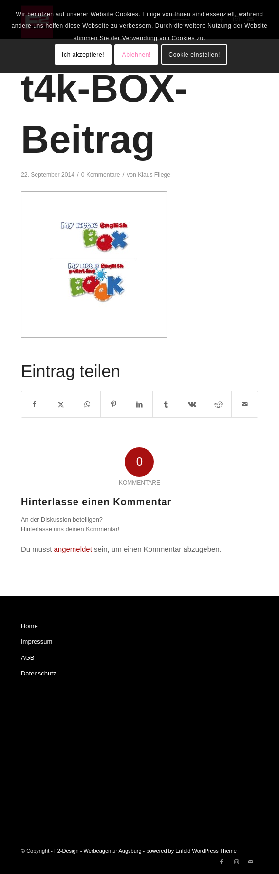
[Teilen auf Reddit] (218, 404)
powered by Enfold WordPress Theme (191, 851)
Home (29, 626)
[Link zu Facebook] (221, 861)
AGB (27, 657)
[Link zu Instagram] (236, 861)
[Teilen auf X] (61, 404)
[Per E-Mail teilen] (245, 404)
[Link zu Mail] (250, 861)
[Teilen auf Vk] (192, 404)
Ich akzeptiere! (83, 54)
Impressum (36, 641)
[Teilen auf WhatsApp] (87, 404)
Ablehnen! (136, 54)
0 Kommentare (100, 174)
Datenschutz (38, 673)
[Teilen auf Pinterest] (114, 404)
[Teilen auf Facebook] (34, 404)
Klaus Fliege (154, 174)
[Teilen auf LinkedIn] (140, 404)
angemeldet (73, 549)
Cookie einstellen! (194, 54)
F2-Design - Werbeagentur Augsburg (98, 851)
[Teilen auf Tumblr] (166, 404)
